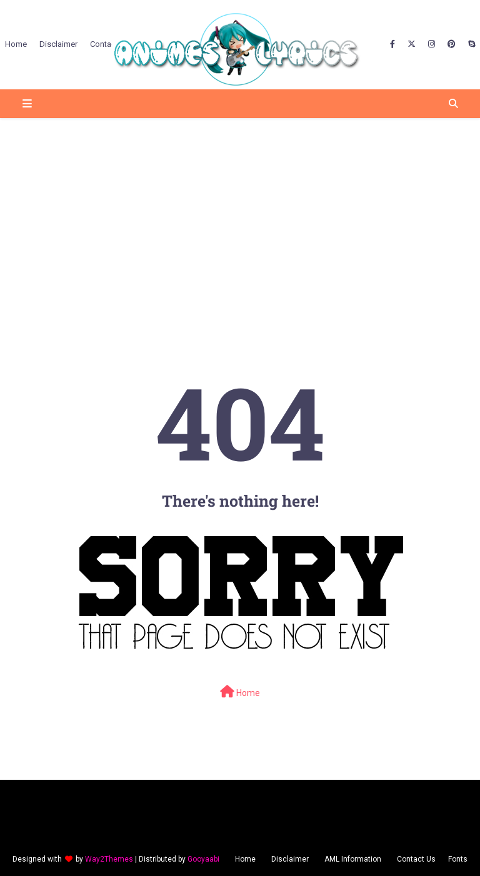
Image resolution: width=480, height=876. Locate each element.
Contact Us (416, 859)
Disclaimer (290, 859)
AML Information (352, 859)
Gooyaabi (203, 859)
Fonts (458, 859)
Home (240, 691)
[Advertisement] (240, 215)
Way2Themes (109, 859)
